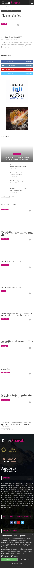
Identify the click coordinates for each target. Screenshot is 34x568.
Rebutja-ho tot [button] (25, 559)
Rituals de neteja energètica (18, 181)
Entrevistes (17, 154)
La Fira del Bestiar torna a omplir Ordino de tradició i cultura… (19, 165)
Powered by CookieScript (17, 566)
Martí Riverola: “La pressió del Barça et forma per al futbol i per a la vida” (17, 158)
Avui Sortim (5, 346)
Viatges (4, 23)
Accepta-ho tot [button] (9, 559)
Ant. (3, 196)
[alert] (17, 550)
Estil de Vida (5, 238)
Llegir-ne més (20, 553)
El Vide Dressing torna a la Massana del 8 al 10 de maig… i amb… (21, 189)
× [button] (32, 534)
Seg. (8, 196)
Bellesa (4, 290)
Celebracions (5, 209)
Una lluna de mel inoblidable (12, 37)
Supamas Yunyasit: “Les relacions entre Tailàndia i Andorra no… (21, 173)
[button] (17, 564)
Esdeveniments (5, 372)
